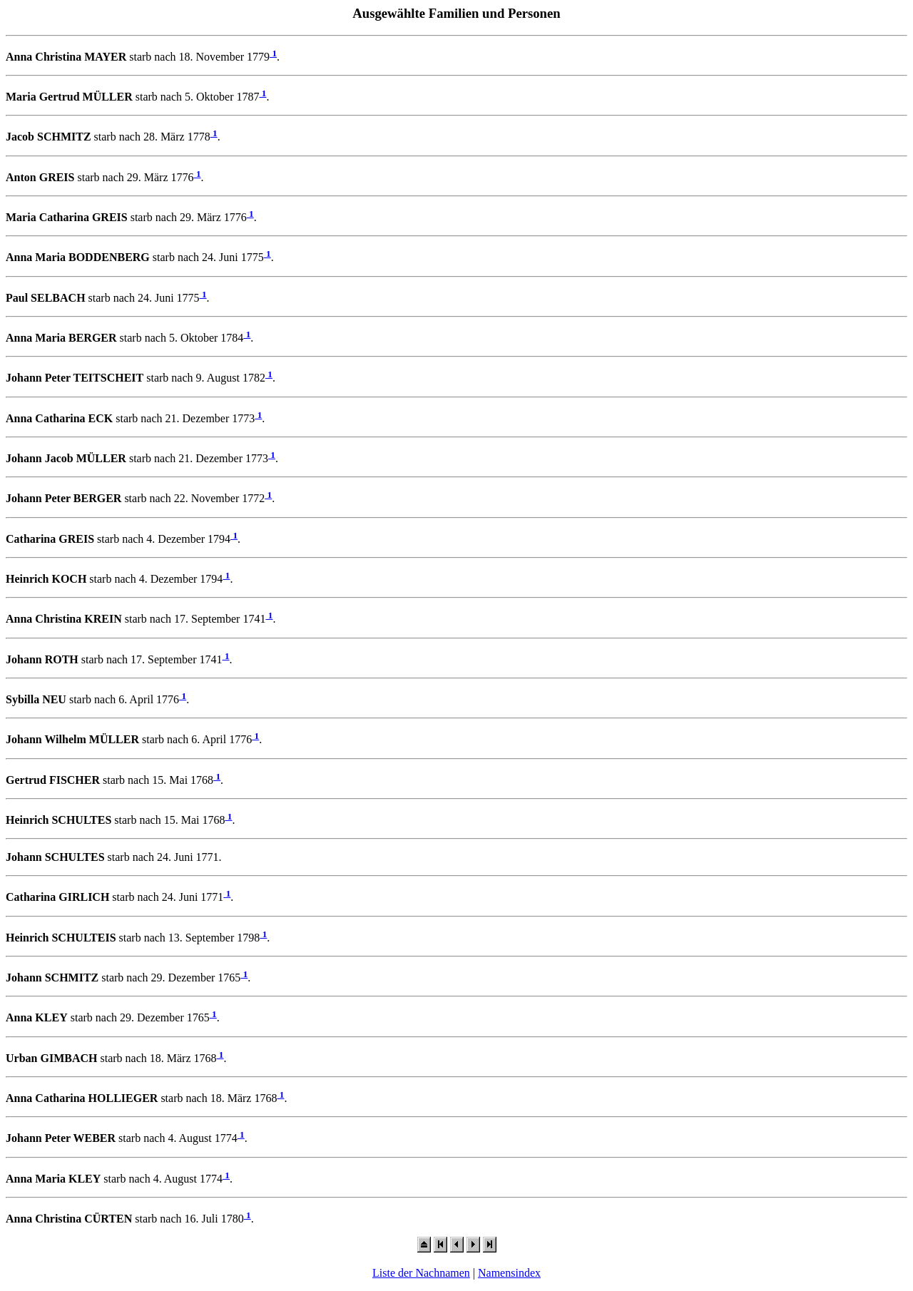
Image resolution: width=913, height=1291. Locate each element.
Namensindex (509, 1273)
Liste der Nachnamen (421, 1273)
